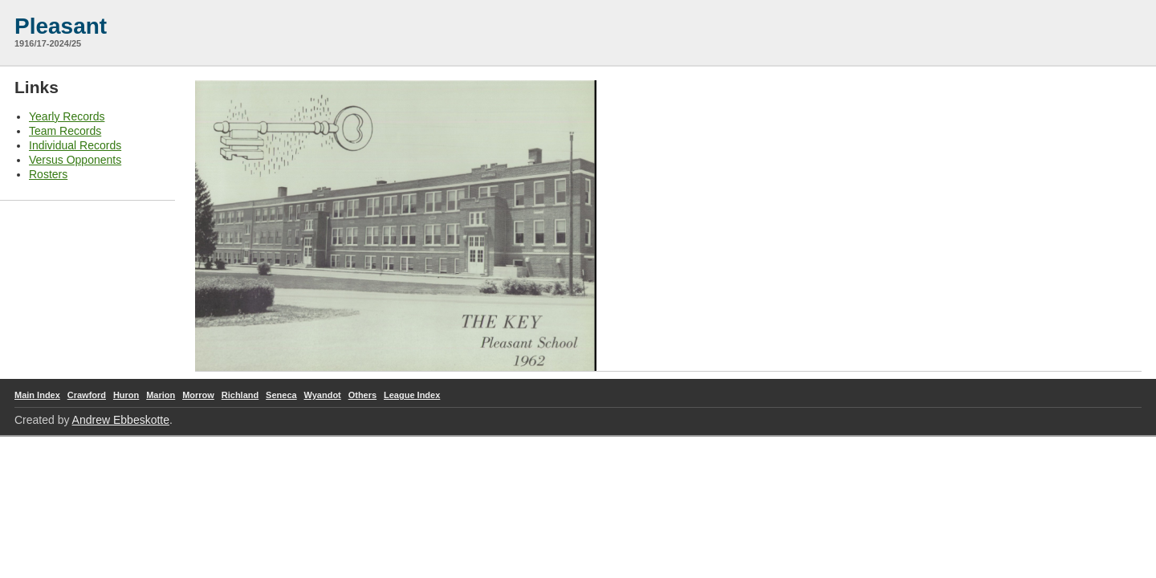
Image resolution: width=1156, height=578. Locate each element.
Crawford (86, 395)
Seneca (281, 395)
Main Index (37, 395)
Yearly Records (66, 116)
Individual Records (75, 145)
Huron (126, 395)
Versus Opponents (75, 159)
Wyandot (322, 395)
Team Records (65, 130)
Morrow (198, 395)
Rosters (48, 174)
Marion (160, 395)
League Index (412, 395)
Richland (240, 395)
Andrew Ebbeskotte (120, 419)
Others (362, 395)
